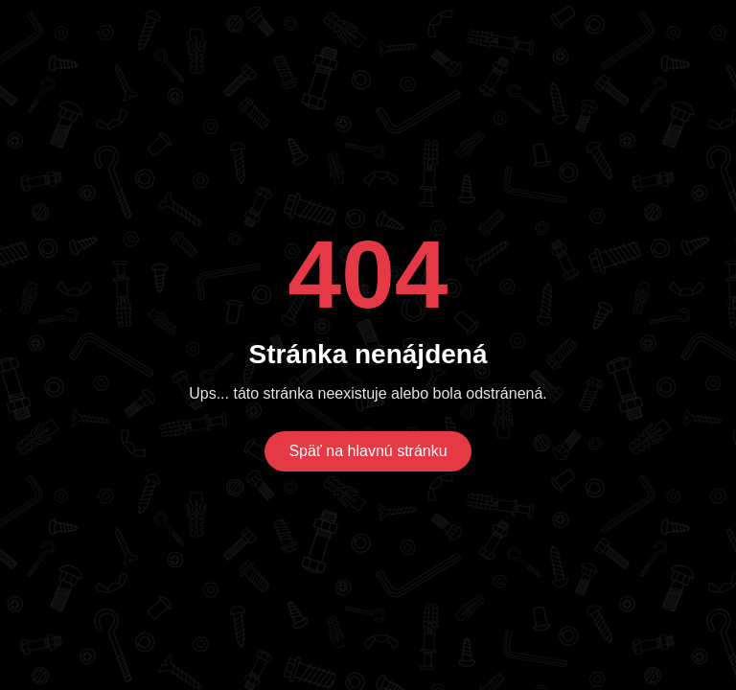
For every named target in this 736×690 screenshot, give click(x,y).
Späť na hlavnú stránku (367, 451)
